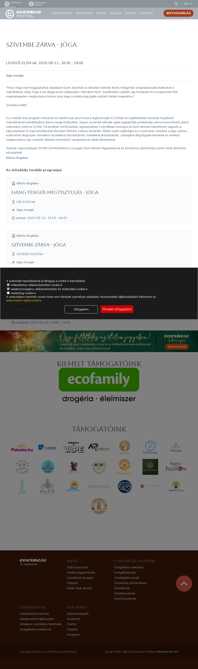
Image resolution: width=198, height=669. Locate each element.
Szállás (115, 13)
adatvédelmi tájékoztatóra (23, 300)
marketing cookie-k (21, 293)
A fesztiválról (61, 13)
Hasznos (146, 13)
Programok (84, 13)
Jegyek (101, 13)
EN (188, 4)
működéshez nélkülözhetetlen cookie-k (34, 285)
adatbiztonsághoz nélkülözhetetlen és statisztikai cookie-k (47, 289)
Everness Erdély (37, 4)
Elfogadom (81, 309)
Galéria (130, 13)
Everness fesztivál (13, 4)
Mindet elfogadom (117, 309)
